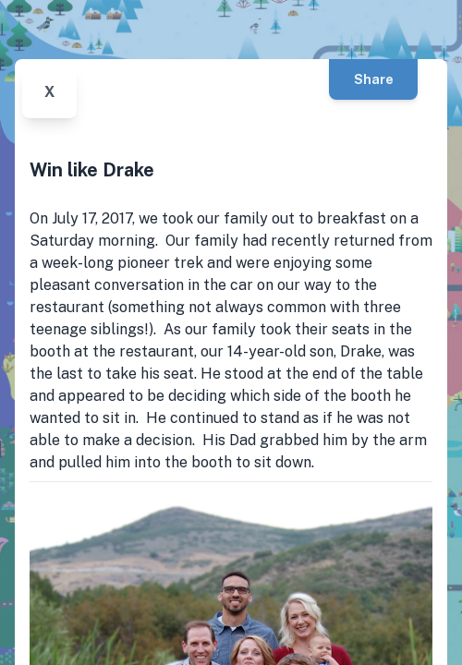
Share (374, 79)
